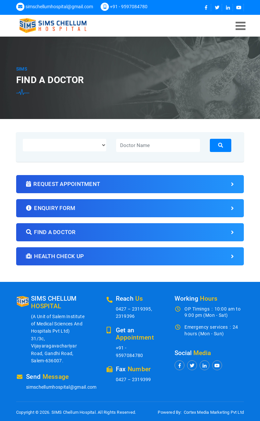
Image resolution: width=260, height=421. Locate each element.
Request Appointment (130, 184)
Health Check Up (130, 256)
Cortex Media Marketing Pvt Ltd (214, 412)
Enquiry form (130, 208)
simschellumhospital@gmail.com (59, 6)
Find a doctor (130, 232)
